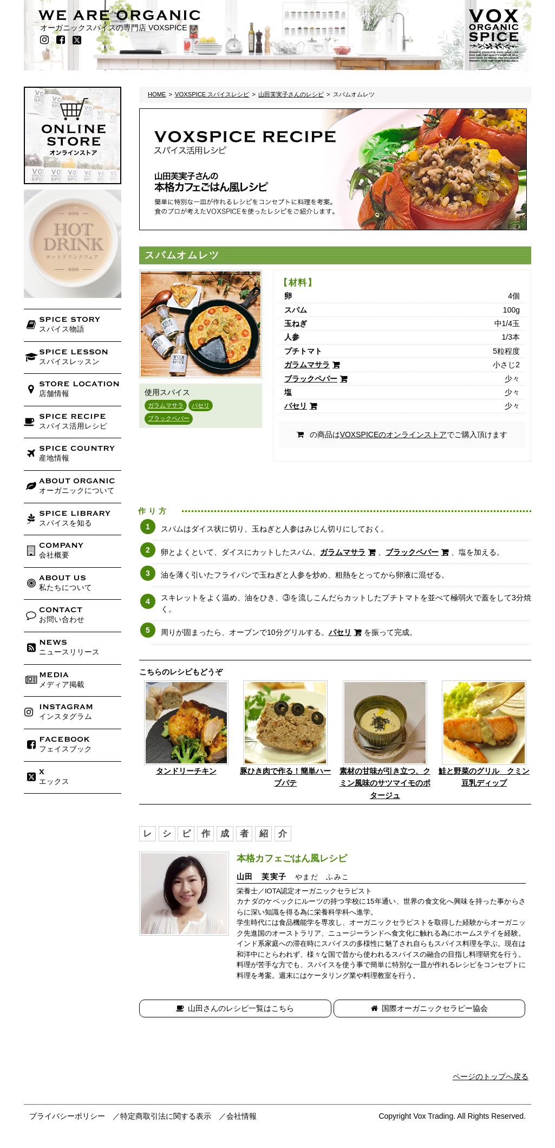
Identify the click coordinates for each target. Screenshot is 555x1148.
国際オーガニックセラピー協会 (435, 1008)
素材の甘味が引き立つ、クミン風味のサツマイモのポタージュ (384, 783)
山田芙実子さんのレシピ (291, 94)
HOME (157, 94)
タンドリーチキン (186, 771)
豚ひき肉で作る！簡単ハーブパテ (285, 777)
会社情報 (241, 1116)
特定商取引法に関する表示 (165, 1116)
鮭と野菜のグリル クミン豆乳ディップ (484, 777)
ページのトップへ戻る (490, 1076)
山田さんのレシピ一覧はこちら (241, 1008)
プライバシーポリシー (67, 1116)
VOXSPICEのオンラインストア (393, 434)
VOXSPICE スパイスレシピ (212, 94)
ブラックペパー (169, 418)
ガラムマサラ (166, 405)
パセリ (201, 405)
